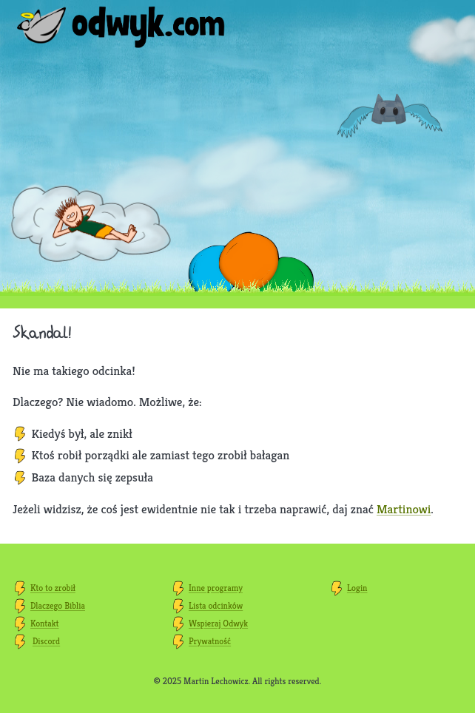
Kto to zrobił (52, 587)
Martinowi (404, 509)
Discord (46, 640)
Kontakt (44, 623)
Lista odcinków (216, 605)
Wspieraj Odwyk (218, 623)
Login (357, 587)
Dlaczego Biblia (57, 605)
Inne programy (216, 587)
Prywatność (210, 640)
